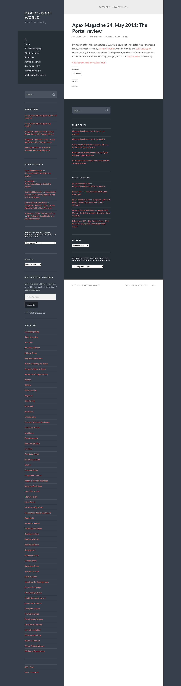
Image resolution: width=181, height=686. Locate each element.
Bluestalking (30, 401)
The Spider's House (32, 608)
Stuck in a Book (31, 576)
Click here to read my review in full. (89, 62)
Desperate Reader (32, 427)
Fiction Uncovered (32, 459)
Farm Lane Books (32, 454)
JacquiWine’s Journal (33, 475)
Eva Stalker (29, 433)
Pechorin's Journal (32, 523)
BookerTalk (29, 181)
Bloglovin (28, 395)
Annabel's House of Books (35, 369)
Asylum (28, 379)
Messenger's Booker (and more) (38, 513)
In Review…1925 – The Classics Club (40, 213)
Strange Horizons (32, 571)
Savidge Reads (31, 560)
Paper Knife (29, 518)
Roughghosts (30, 550)
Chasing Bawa (30, 417)
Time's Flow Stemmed (33, 624)
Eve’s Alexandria (31, 438)
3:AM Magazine (31, 337)
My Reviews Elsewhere (35, 75)
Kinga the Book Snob (33, 486)
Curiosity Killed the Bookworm (37, 422)
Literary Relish (31, 497)
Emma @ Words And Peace (36, 202)
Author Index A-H (33, 61)
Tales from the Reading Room (37, 582)
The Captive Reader (33, 587)
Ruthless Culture (32, 555)
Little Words (30, 502)
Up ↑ (153, 286)
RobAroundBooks (32, 544)
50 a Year (28, 342)
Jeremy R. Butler (106, 48)
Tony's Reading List (32, 630)
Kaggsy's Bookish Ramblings (36, 481)
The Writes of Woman (34, 619)
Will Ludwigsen (143, 48)
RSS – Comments (32, 672)
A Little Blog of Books (33, 358)
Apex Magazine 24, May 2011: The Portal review (109, 28)
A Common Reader (32, 347)
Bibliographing (31, 390)
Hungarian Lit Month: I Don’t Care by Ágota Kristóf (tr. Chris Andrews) (40, 194)
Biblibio (28, 385)
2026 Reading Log (33, 48)
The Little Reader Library (35, 598)
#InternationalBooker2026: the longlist (88, 139)
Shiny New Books (32, 566)
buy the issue (133, 56)
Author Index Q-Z (33, 70)
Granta (28, 465)
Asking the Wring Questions (36, 374)
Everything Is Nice (32, 443)
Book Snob (29, 406)
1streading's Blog (32, 332)
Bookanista (29, 411)
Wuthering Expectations (35, 651)
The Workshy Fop (32, 614)
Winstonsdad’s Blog (33, 635)
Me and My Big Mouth (34, 507)
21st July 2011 (79, 37)
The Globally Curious (33, 592)
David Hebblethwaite (33, 170)
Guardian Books (31, 470)
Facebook (29, 449)
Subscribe (29, 57)
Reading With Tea (32, 539)
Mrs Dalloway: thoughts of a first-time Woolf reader (90, 224)
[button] (41, 40)
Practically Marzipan (33, 529)
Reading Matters (32, 534)
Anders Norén (142, 286)
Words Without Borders (34, 646)
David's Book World (38, 15)
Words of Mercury (32, 640)
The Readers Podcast (33, 603)
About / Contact (32, 52)
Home (27, 44)
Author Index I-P (32, 66)
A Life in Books (31, 353)
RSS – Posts (29, 667)
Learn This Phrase (32, 491)
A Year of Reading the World (36, 363)
